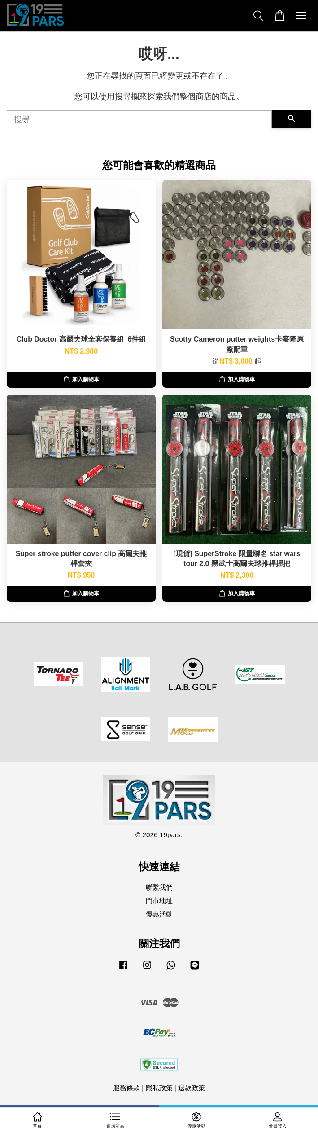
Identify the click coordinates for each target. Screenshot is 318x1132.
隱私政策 (159, 1088)
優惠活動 (159, 914)
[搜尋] (139, 119)
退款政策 (191, 1088)
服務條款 (126, 1088)
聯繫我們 (159, 887)
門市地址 (159, 900)
